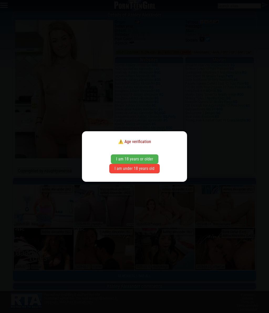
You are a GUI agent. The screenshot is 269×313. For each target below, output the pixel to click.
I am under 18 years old (134, 168)
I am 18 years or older (134, 158)
